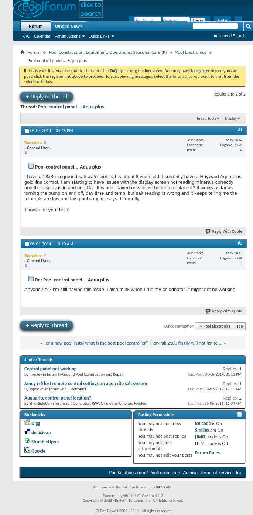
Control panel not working (50, 368)
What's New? (68, 26)
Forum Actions (68, 36)
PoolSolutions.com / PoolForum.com (144, 472)
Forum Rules (207, 453)
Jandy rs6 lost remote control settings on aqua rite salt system (85, 383)
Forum (35, 26)
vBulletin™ (132, 495)
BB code (203, 423)
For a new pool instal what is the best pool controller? (96, 343)
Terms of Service (216, 472)
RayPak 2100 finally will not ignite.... (187, 343)
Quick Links (99, 36)
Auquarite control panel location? (57, 398)
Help (222, 21)
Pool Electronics (190, 52)
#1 (240, 129)
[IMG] (201, 436)
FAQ (26, 36)
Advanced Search (229, 36)
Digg (35, 423)
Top (240, 326)
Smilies (202, 430)
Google (38, 451)
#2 (240, 243)
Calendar (42, 36)
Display (231, 118)
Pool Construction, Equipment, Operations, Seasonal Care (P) (108, 52)
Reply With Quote (224, 231)
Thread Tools (205, 118)
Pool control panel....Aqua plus (71, 107)
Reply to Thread (46, 96)
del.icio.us (41, 432)
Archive (190, 472)
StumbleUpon (45, 442)
